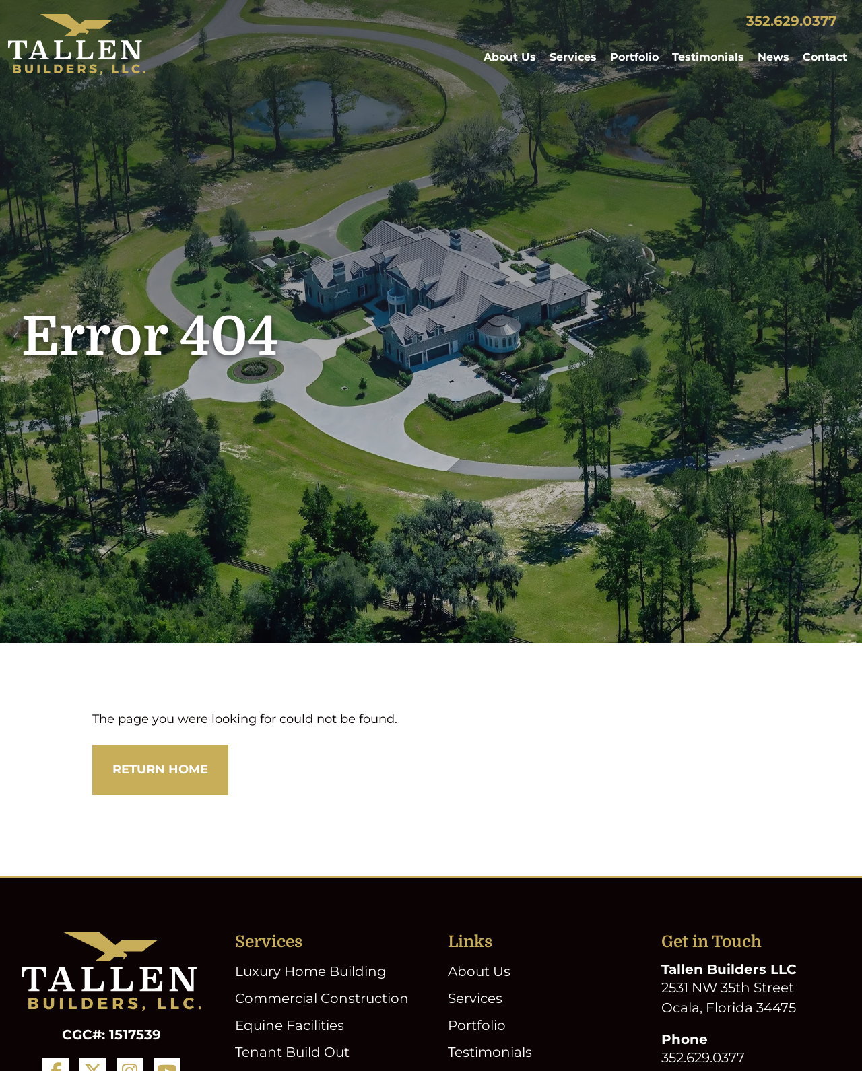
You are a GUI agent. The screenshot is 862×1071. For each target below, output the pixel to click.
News (773, 56)
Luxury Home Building (311, 971)
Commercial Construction (322, 998)
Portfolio (634, 56)
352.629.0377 (791, 21)
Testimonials (708, 56)
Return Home (160, 769)
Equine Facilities (289, 1025)
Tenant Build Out (292, 1052)
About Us (510, 56)
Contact (825, 56)
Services (573, 56)
